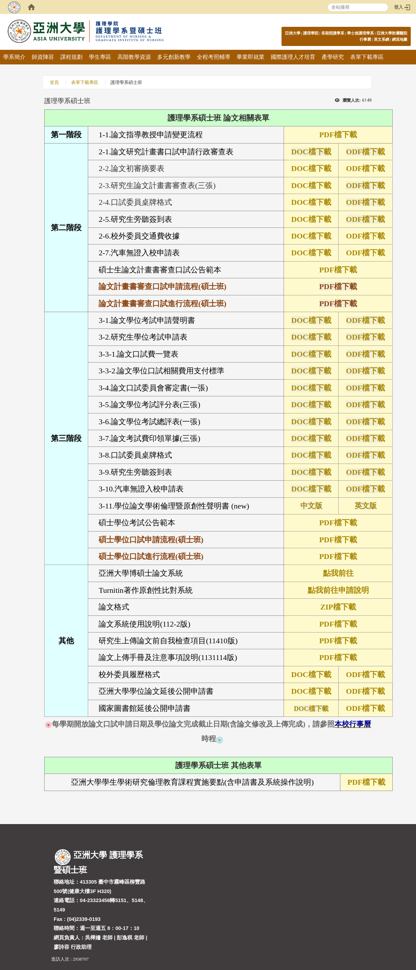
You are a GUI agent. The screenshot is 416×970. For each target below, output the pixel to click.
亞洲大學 (292, 33)
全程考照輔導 (213, 57)
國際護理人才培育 (293, 57)
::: (403, 33)
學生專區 (100, 57)
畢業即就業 (250, 57)
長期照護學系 (332, 33)
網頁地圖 (399, 39)
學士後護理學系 (360, 33)
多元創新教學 (174, 57)
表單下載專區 (367, 57)
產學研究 (333, 57)
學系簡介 (14, 57)
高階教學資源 (134, 57)
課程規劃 (71, 57)
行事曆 (365, 39)
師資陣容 (43, 57)
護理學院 (310, 33)
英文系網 (381, 39)
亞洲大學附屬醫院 (392, 33)
